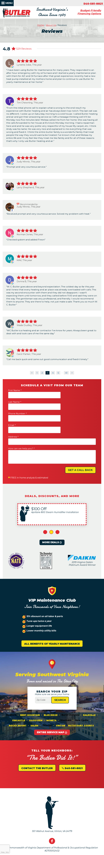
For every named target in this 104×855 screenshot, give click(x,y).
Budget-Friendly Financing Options (89, 13)
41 (66, 376)
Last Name (59, 393)
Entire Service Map (50, 713)
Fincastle (18, 700)
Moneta (51, 700)
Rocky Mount (18, 706)
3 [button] (57, 512)
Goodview (35, 700)
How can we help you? (21, 428)
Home (40, 27)
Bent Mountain (30, 695)
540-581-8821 (93, 3)
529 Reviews (24, 50)
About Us (51, 27)
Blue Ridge (50, 695)
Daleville (89, 695)
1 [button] (45, 512)
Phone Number (17, 405)
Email (57, 405)
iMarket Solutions (35, 853)
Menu (9, 3)
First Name (14, 393)
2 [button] (51, 512)
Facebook (52, 822)
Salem (34, 706)
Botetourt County (81, 706)
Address (13, 417)
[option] (52, 494)
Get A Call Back (80, 450)
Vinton (60, 706)
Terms (7, 852)
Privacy (2, 852)
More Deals (50, 522)
